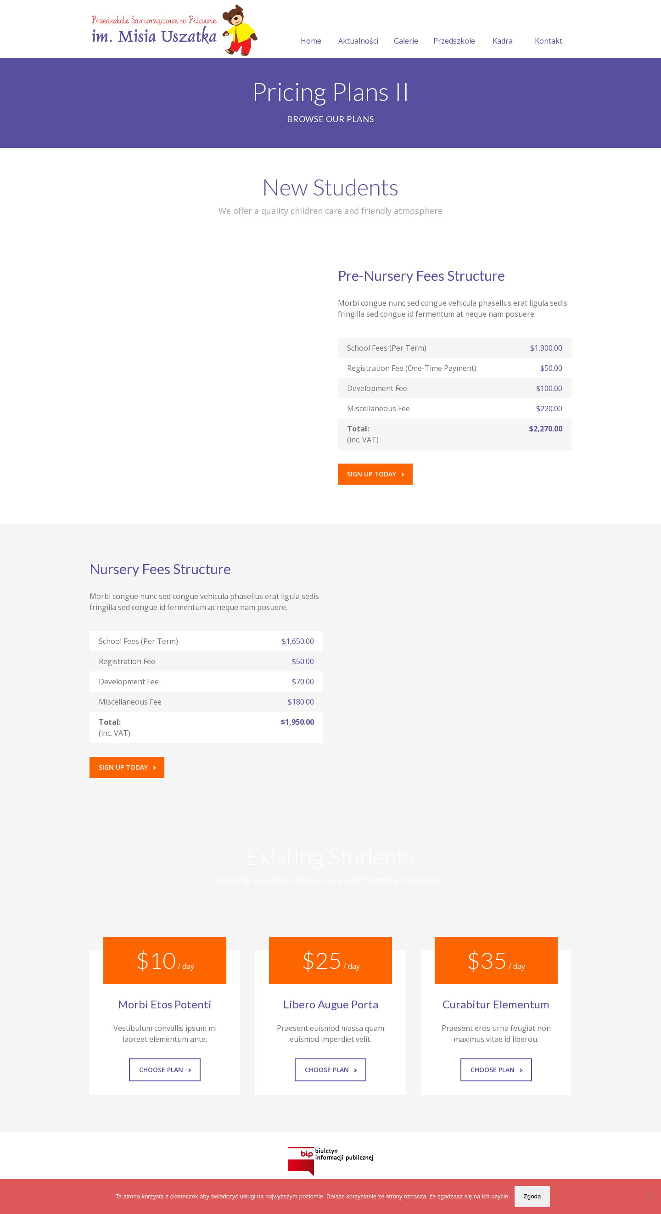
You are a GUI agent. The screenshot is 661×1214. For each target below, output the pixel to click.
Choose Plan (165, 1069)
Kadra (503, 30)
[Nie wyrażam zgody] (649, 1196)
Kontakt (548, 30)
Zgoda (532, 1196)
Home (311, 30)
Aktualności (358, 30)
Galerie (406, 30)
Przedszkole (454, 30)
